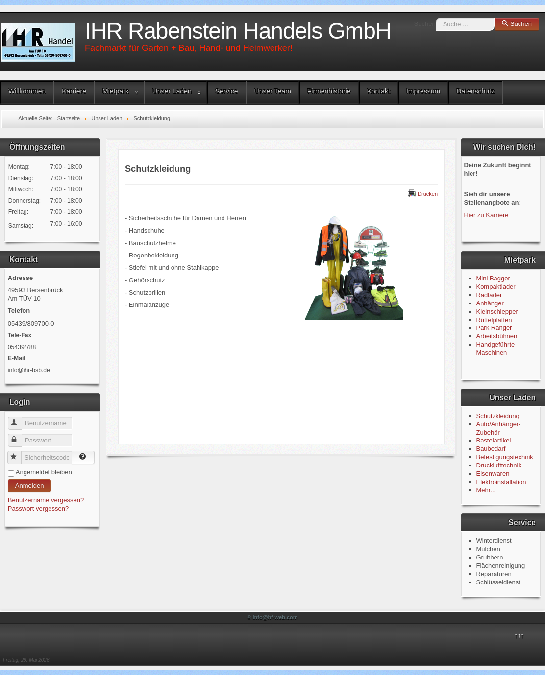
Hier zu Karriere (486, 215)
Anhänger (489, 303)
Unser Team (272, 91)
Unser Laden (172, 91)
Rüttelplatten (494, 320)
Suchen (425, 23)
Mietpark (115, 91)
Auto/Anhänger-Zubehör (498, 428)
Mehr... (485, 490)
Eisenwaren (492, 473)
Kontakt (378, 91)
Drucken (423, 194)
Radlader (489, 295)
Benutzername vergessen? (46, 500)
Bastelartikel (493, 440)
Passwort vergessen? (38, 508)
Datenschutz (475, 91)
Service (226, 91)
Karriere (74, 91)
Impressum (423, 91)
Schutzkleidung (497, 415)
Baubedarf (490, 448)
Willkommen (27, 91)
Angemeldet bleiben (44, 472)
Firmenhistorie (329, 91)
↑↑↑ (519, 635)
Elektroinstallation (501, 482)
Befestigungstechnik (504, 457)
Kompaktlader (495, 286)
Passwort (19, 436)
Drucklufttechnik (498, 465)
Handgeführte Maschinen (495, 348)
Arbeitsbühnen (496, 336)
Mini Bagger (494, 278)
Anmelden (29, 485)
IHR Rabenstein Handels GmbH (238, 31)
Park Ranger (494, 327)
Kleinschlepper (497, 311)
